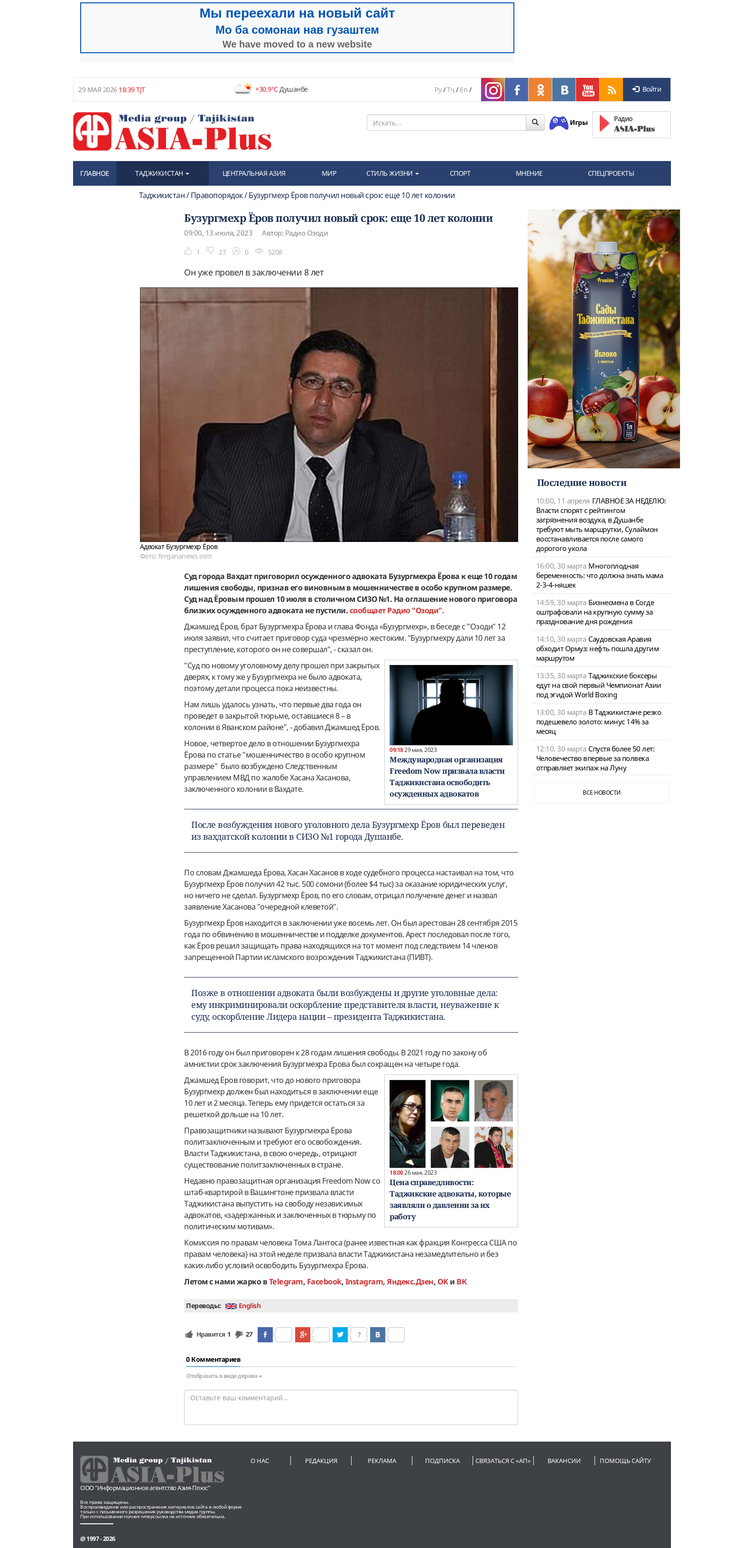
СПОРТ (460, 173)
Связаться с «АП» (503, 1460)
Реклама (382, 1460)
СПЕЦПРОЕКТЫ (611, 173)
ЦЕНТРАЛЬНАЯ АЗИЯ (254, 173)
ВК (461, 1281)
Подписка (442, 1460)
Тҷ (451, 89)
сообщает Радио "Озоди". (397, 610)
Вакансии (564, 1460)
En (463, 89)
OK (442, 1281)
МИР (329, 173)
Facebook (324, 1281)
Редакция (321, 1460)
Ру (438, 89)
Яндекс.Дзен (410, 1281)
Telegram (286, 1281)
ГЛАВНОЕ (94, 173)
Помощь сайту (625, 1460)
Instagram (364, 1281)
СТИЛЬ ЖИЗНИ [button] (392, 173)
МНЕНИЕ (529, 173)
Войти (646, 89)
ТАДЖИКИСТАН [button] (162, 173)
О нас (260, 1460)
